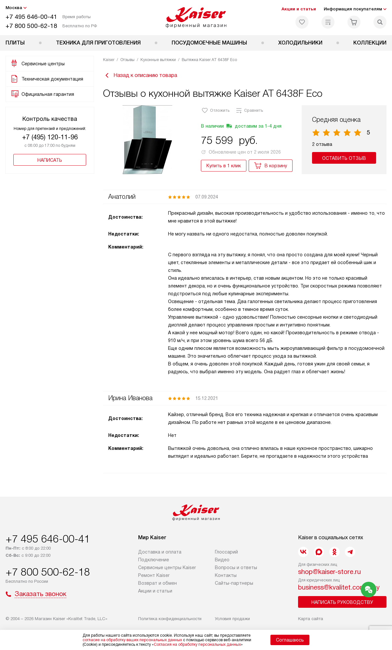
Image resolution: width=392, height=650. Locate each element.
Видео (222, 559)
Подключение (153, 559)
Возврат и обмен (157, 583)
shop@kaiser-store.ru (329, 571)
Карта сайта (310, 618)
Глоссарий (226, 551)
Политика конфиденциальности (170, 618)
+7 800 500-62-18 (31, 25)
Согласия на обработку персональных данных (197, 644)
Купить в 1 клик (223, 165)
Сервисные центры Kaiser (167, 567)
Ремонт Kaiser (154, 575)
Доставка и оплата (159, 551)
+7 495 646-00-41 (31, 16)
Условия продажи (232, 618)
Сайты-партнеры (234, 583)
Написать (49, 160)
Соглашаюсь (290, 640)
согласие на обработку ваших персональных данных (132, 640)
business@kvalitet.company (339, 587)
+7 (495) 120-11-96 (50, 137)
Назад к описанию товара (140, 75)
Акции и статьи (298, 8)
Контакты (226, 575)
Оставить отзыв (344, 158)
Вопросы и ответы (236, 567)
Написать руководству (342, 602)
